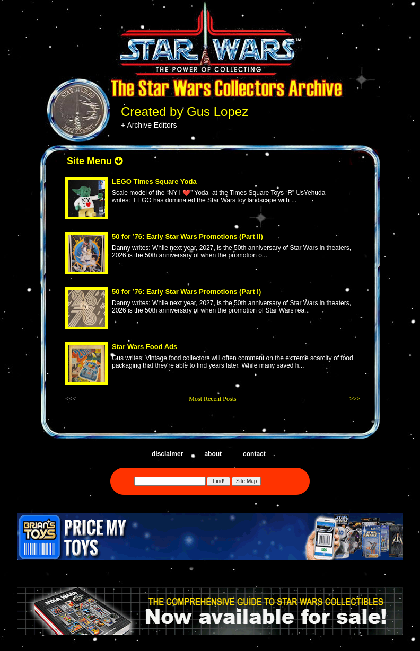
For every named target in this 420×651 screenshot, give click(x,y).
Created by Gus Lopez (184, 111)
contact (254, 454)
